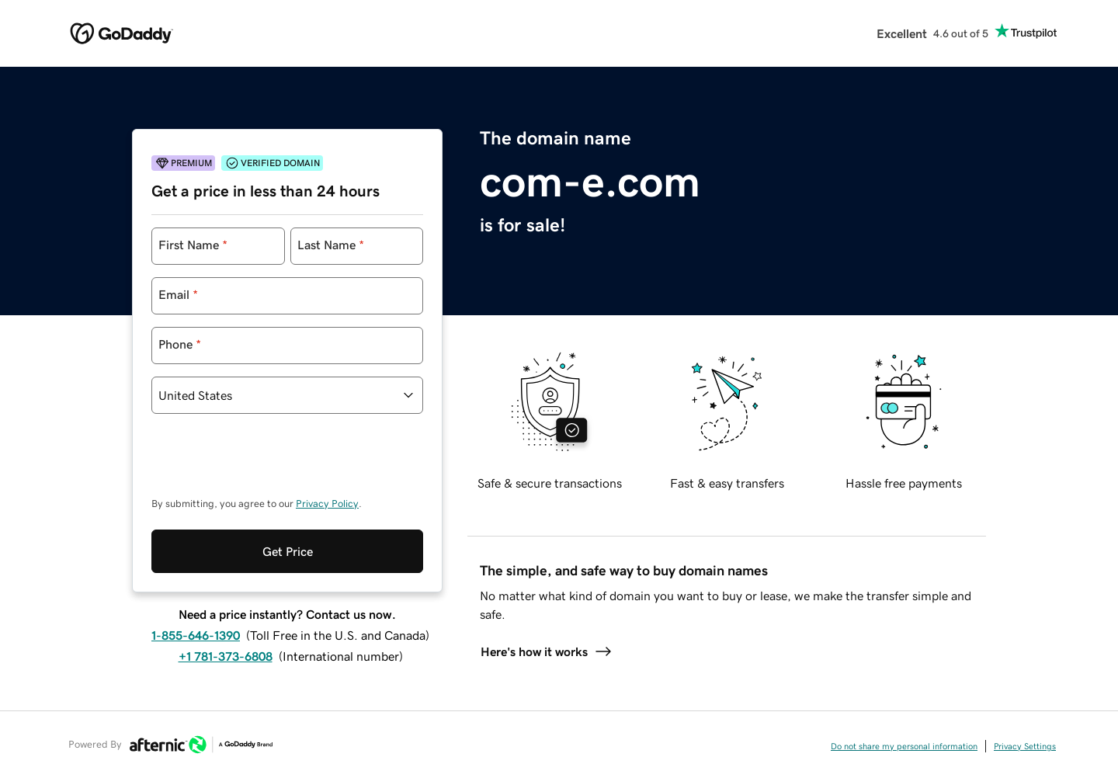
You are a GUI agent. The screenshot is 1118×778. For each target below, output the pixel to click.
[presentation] (269, 462)
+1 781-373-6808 (226, 656)
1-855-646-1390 (195, 635)
